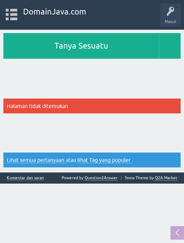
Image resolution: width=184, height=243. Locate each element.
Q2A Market (166, 178)
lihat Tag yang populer (104, 160)
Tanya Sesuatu (81, 45)
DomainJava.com (54, 11)
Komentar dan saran (25, 178)
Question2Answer (101, 178)
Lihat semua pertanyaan (36, 160)
